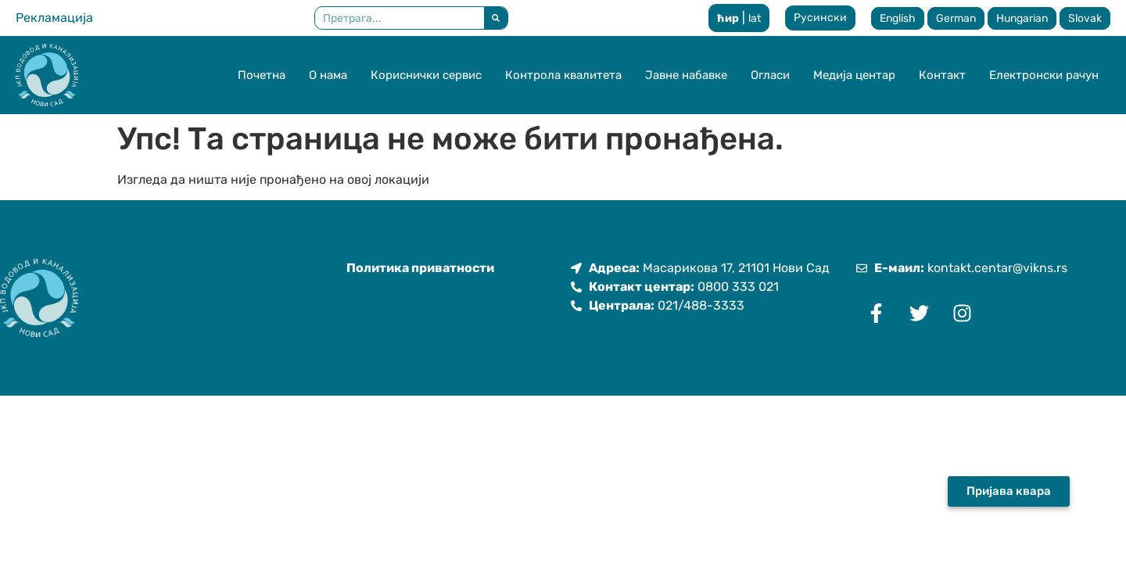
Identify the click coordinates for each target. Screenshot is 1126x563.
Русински (820, 17)
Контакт (942, 75)
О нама (328, 75)
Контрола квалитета (563, 75)
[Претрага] (495, 18)
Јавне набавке (686, 75)
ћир (728, 18)
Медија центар (854, 75)
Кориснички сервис (426, 75)
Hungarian (1022, 18)
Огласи (770, 75)
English (898, 18)
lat (754, 18)
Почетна (261, 75)
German (956, 18)
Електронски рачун (1044, 75)
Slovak (1085, 18)
